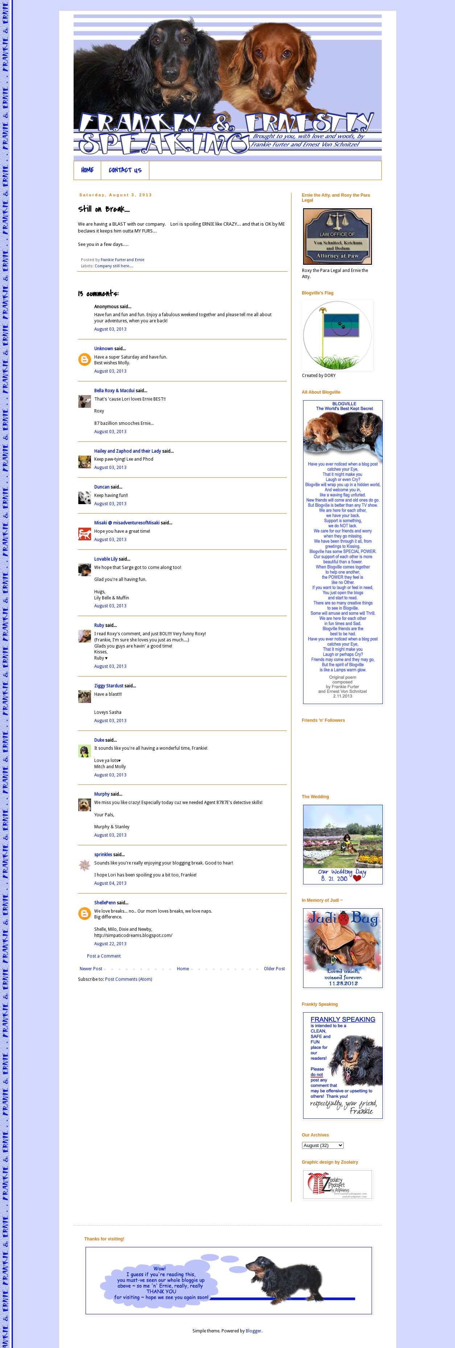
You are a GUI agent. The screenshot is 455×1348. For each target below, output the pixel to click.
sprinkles (103, 854)
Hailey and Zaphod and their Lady (127, 451)
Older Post (274, 968)
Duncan (102, 487)
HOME (87, 170)
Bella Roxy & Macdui (114, 390)
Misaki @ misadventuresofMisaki (127, 523)
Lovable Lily (105, 559)
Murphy (101, 794)
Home (183, 968)
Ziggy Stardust (108, 685)
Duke (99, 740)
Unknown (103, 348)
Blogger (253, 1331)
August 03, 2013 (110, 329)
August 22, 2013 (110, 943)
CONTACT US (125, 170)
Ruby (99, 625)
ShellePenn (105, 902)
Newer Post (91, 968)
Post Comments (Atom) (128, 979)
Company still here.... (114, 266)
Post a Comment (104, 956)
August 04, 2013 (110, 883)
